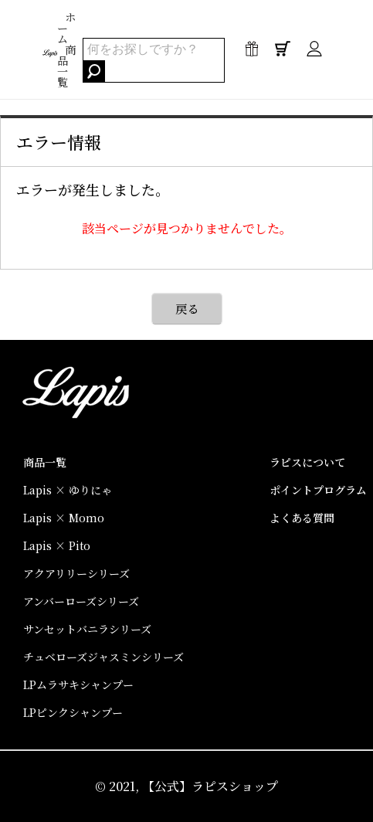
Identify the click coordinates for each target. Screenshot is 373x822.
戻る (186, 309)
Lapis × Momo (63, 517)
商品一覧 (66, 66)
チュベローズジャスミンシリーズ (103, 656)
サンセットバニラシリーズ (87, 629)
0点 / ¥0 (282, 52)
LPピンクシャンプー (73, 712)
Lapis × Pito (56, 545)
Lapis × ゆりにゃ (67, 490)
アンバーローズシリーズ (81, 601)
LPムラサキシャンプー (78, 684)
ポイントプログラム (318, 490)
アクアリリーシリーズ (76, 573)
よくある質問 (302, 517)
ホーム (66, 27)
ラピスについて (307, 462)
